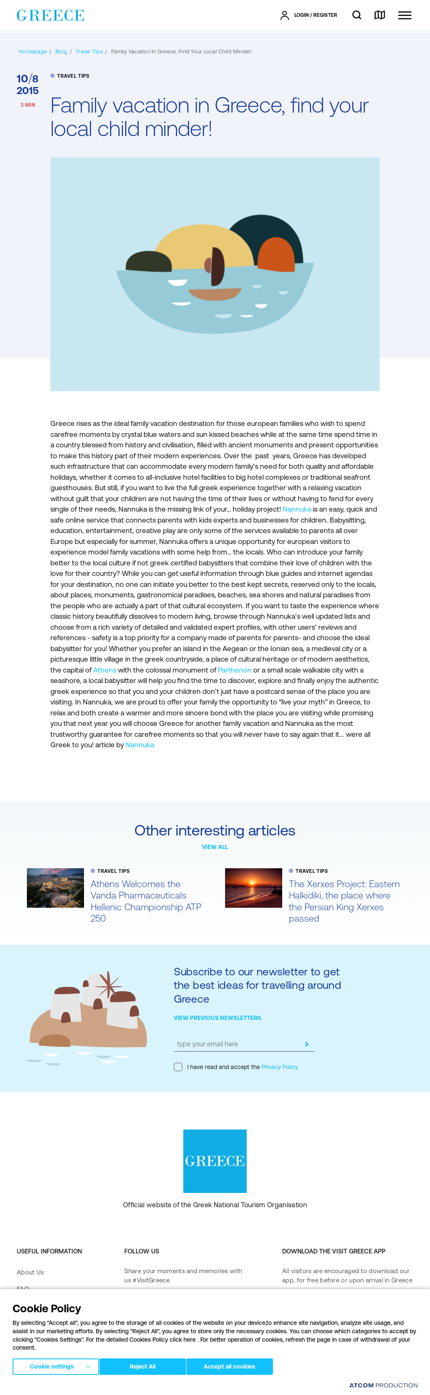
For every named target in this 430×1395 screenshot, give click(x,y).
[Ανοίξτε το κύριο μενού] (405, 15)
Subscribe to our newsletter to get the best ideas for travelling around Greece (257, 985)
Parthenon (235, 670)
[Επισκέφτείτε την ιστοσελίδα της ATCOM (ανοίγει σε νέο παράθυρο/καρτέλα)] (383, 1385)
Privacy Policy (279, 1067)
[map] (379, 15)
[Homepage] (33, 51)
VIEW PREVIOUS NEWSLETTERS (217, 1017)
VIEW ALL (215, 846)
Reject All (146, 1365)
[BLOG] (61, 51)
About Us (30, 1272)
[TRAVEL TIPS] (89, 51)
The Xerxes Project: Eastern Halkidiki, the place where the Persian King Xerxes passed (344, 901)
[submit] (306, 1044)
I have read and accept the (236, 1067)
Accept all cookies (237, 1365)
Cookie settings (51, 1365)
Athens (105, 670)
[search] (356, 15)
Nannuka (297, 509)
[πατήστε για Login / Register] (308, 15)
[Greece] (50, 15)
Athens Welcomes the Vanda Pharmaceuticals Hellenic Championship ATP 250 (146, 901)
